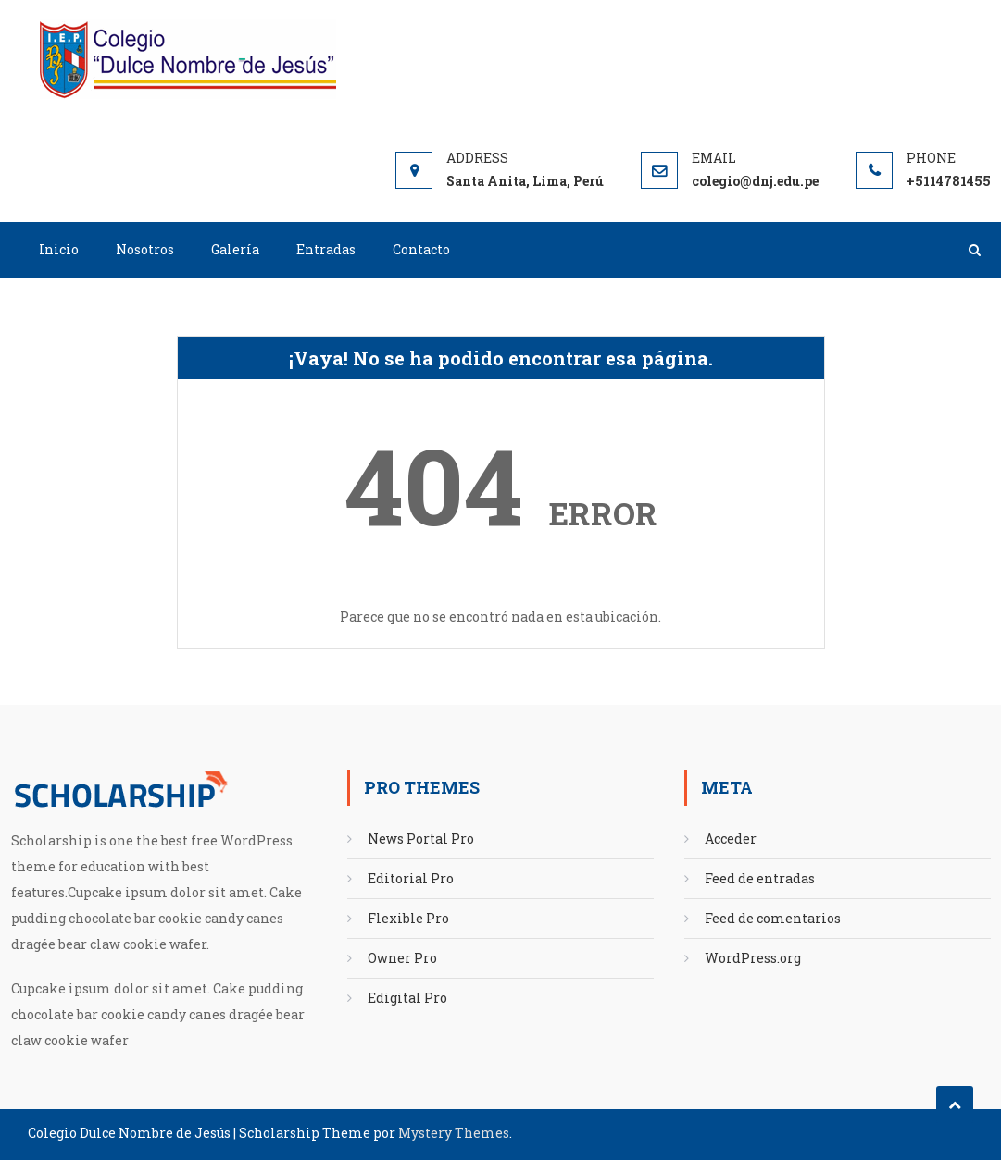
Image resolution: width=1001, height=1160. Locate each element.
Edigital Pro (407, 997)
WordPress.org (753, 958)
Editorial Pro (411, 878)
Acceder (731, 838)
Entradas (326, 249)
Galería (235, 249)
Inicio (59, 249)
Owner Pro (402, 958)
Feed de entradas (760, 878)
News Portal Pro (421, 838)
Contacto (421, 249)
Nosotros (145, 249)
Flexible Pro (408, 918)
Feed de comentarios (773, 918)
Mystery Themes (453, 1132)
